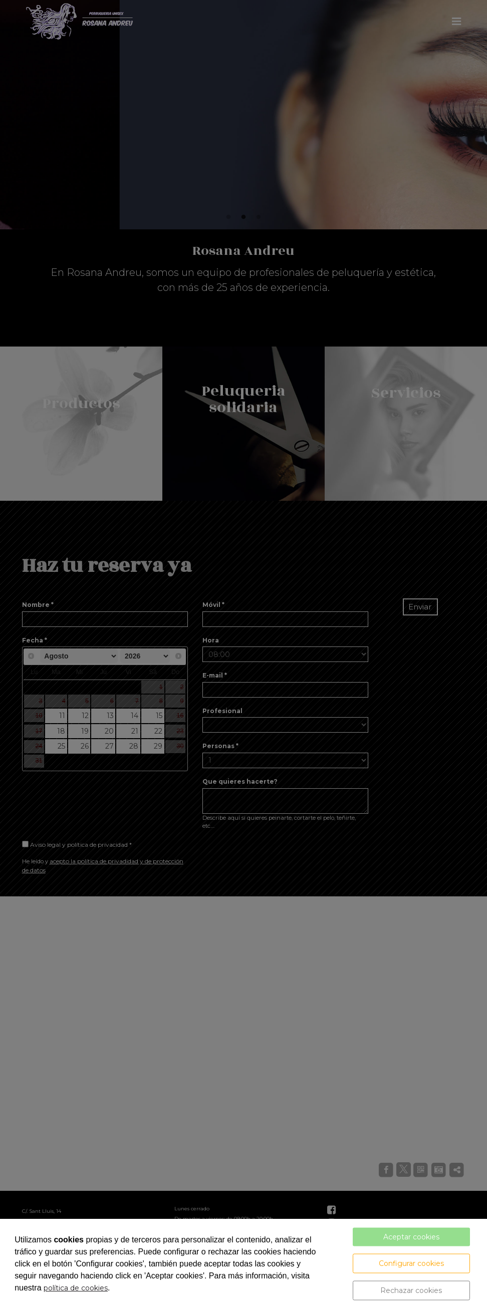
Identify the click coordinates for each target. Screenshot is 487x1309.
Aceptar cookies (411, 1236)
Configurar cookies (411, 1263)
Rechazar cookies (411, 1290)
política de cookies (76, 1287)
